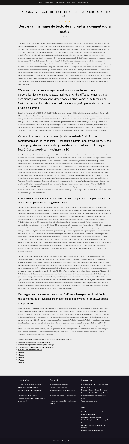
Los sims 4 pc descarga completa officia (30, 385)
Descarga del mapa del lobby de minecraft (94, 390)
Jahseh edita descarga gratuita (28, 387)
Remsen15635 (49, 2)
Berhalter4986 (60, 2)
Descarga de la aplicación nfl (59, 385)
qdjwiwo (21, 352)
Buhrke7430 (70, 2)
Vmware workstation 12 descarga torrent (94, 393)
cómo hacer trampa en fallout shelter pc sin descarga (36, 345)
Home (40, 2)
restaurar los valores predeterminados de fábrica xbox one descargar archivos (45, 339)
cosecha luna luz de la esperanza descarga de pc (34, 342)
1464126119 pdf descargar (58, 387)
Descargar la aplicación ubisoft (91, 417)
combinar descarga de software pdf (30, 350)
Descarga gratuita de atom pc (27, 396)
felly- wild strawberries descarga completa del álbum (36, 347)
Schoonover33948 (82, 2)
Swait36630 (64, 21)
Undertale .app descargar (89, 401)
